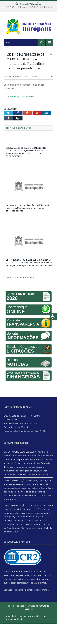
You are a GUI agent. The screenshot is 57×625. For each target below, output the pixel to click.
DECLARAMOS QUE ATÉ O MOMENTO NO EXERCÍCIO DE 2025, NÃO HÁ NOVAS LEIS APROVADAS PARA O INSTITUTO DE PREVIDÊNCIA (26, 153)
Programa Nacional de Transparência (31, 591)
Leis (51, 78)
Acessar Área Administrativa (33, 617)
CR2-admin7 (13, 78)
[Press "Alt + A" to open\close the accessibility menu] (53, 316)
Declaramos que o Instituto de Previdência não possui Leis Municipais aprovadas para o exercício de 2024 (28, 209)
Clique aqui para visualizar (22, 97)
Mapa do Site (12, 617)
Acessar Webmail (14, 620)
